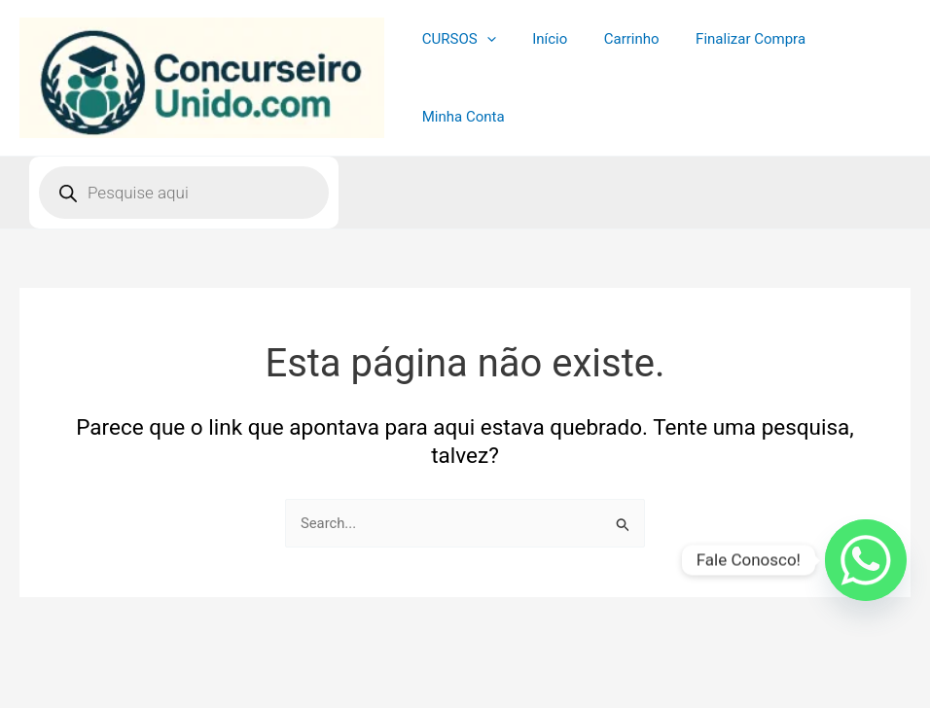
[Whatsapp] (866, 560)
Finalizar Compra (729, 75)
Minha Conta (854, 75)
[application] (487, 75)
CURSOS (459, 75)
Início (542, 75)
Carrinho (617, 75)
